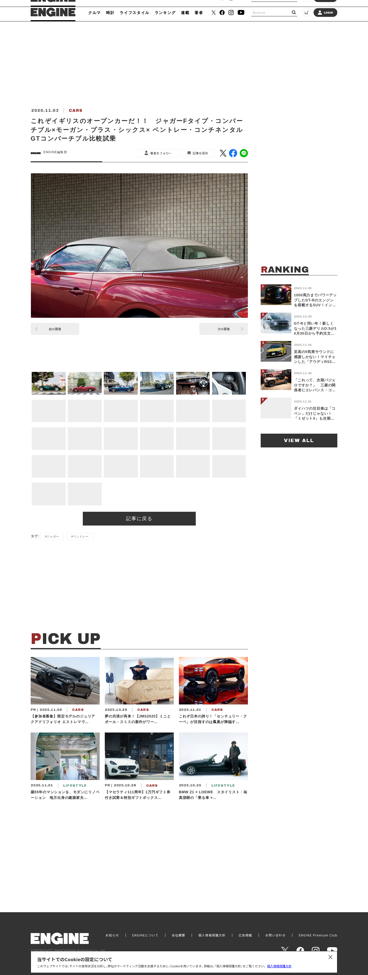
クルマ (94, 12)
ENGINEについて (145, 935)
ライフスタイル (135, 12)
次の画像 (223, 329)
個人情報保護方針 (279, 966)
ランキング (165, 12)
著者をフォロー (161, 153)
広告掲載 (245, 935)
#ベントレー (79, 536)
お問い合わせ (275, 935)
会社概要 (178, 935)
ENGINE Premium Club (318, 935)
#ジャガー (52, 536)
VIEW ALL (299, 440)
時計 (110, 12)
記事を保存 (200, 153)
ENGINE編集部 (55, 152)
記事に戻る (139, 518)
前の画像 (55, 329)
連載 (185, 12)
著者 (198, 12)
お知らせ (112, 935)
